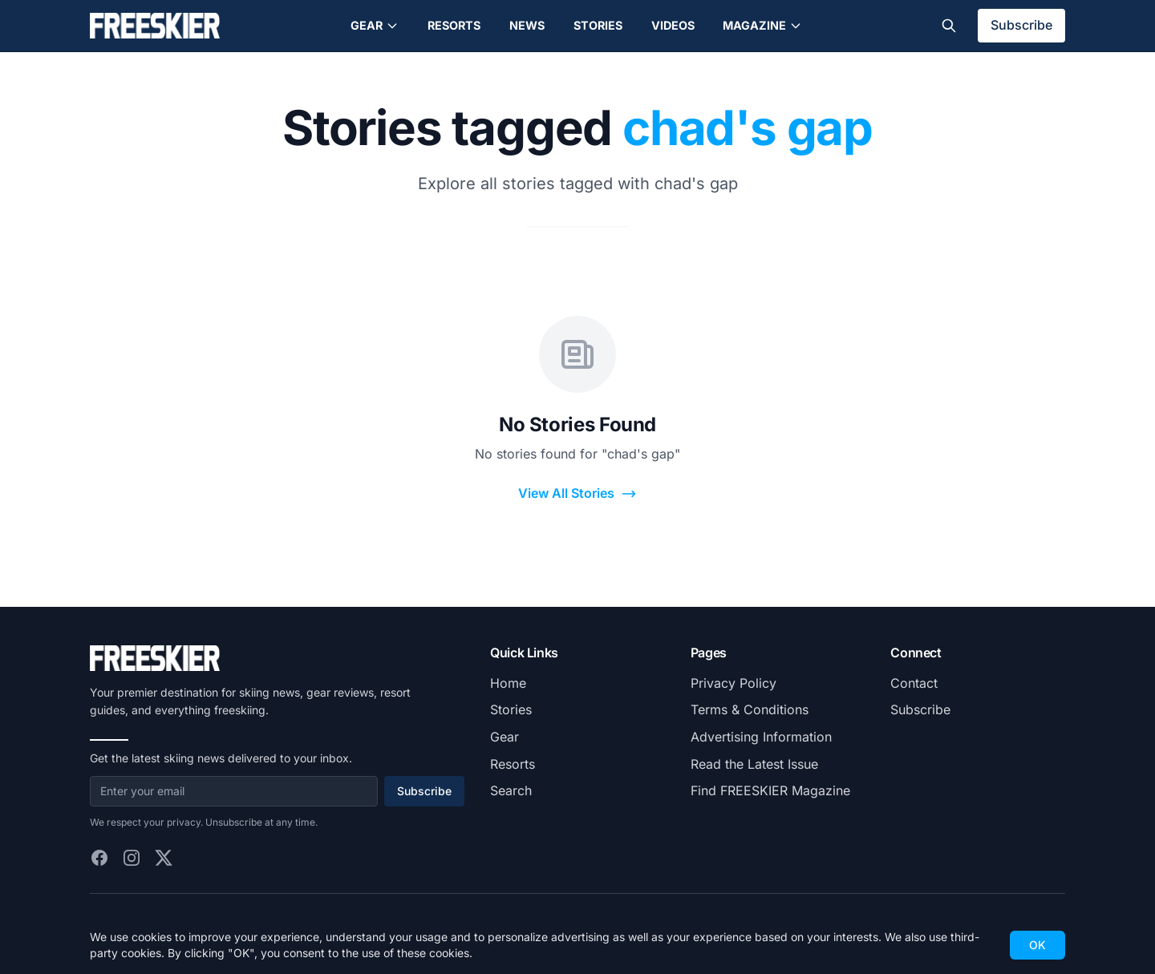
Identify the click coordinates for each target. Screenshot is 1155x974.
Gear (375, 25)
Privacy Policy (733, 683)
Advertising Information (761, 737)
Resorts (454, 25)
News (527, 25)
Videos (673, 25)
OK (1037, 945)
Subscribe (1021, 25)
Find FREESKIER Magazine (770, 790)
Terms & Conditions (749, 709)
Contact (914, 683)
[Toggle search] (949, 26)
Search (511, 790)
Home (508, 683)
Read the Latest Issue (754, 764)
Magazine (762, 25)
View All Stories (577, 493)
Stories (597, 25)
